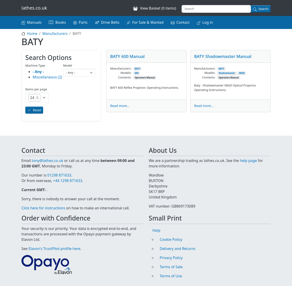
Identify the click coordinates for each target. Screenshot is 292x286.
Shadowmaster (227, 73)
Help (156, 230)
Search (263, 9)
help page (248, 160)
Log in (207, 22)
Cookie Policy (171, 239)
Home (32, 33)
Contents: (124, 77)
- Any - (38, 71)
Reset (37, 110)
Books (60, 22)
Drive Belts (110, 22)
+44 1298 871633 (67, 180)
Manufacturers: (120, 68)
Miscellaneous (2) (47, 77)
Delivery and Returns (178, 248)
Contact (183, 22)
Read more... (120, 106)
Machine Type (35, 65)
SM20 (242, 73)
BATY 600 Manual (127, 56)
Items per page (36, 89)
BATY (137, 68)
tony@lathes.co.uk (47, 160)
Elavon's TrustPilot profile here (54, 248)
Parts (83, 22)
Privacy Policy (171, 257)
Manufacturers (55, 33)
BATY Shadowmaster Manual (222, 56)
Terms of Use (171, 275)
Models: (125, 73)
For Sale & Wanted (148, 22)
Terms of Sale (171, 266)
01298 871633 (59, 175)
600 (136, 73)
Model (67, 65)
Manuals (34, 22)
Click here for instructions (43, 208)
